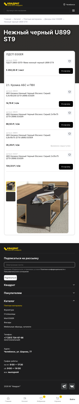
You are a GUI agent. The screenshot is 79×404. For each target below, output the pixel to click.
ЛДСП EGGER (14, 54)
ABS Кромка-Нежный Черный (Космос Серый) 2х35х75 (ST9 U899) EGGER (32, 157)
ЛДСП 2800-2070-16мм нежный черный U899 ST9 (30, 62)
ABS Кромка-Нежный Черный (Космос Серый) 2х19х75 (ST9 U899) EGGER (32, 115)
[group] (45, 207)
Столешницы (9, 314)
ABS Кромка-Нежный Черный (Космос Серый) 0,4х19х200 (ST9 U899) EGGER (28, 94)
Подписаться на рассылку (21, 258)
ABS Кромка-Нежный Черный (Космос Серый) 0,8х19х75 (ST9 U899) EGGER (28, 136)
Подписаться (10, 278)
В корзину (65, 71)
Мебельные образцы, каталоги (17, 327)
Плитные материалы (13, 305)
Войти (72, 399)
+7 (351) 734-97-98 (13, 337)
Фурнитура (9, 310)
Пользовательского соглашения (16, 272)
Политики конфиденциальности (52, 269)
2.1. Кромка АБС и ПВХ (20, 85)
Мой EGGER (9, 318)
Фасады (7, 322)
